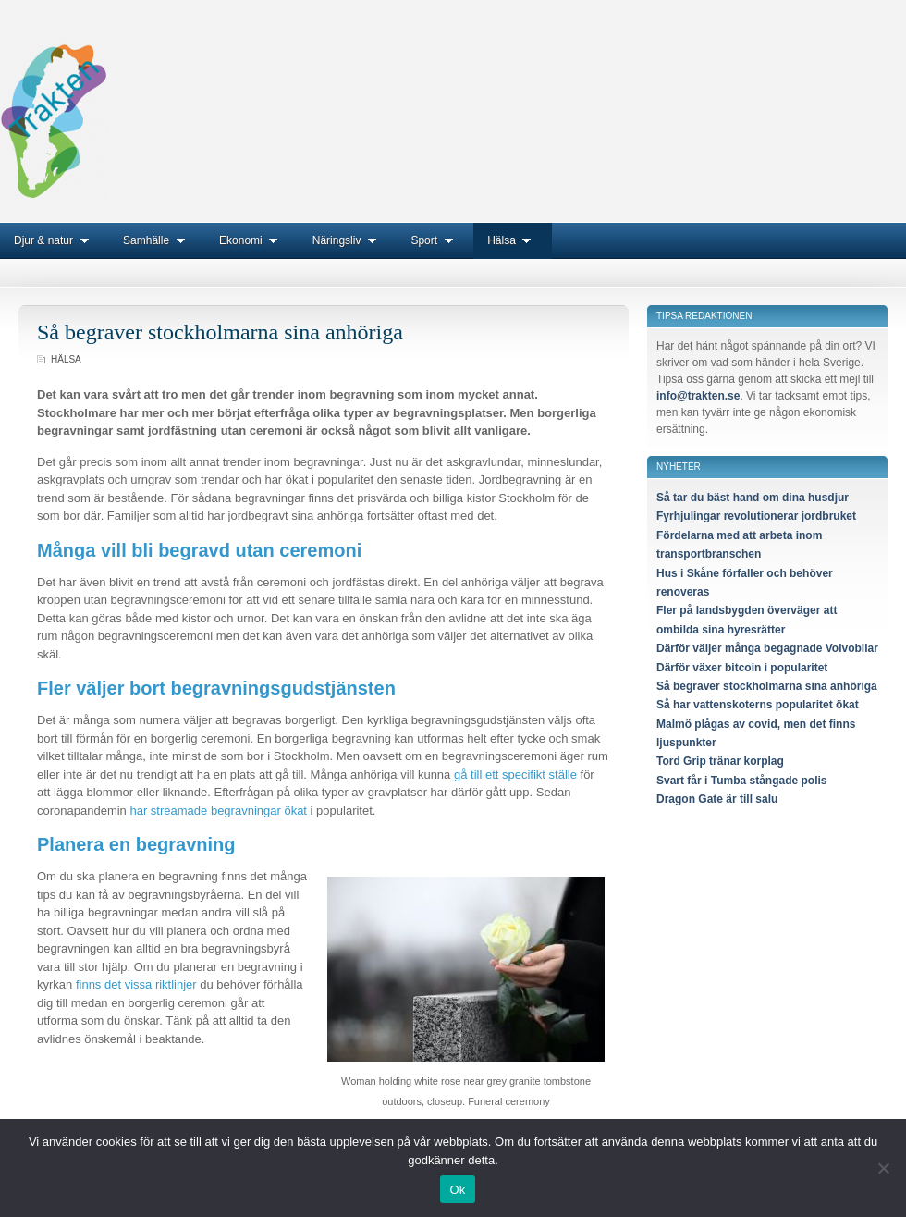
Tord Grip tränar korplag (720, 761)
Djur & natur (54, 240)
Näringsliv (348, 240)
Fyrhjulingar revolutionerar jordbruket (756, 516)
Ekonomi (252, 240)
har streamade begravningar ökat (218, 810)
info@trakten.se (698, 395)
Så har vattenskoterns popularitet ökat (757, 704)
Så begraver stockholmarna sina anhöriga (220, 332)
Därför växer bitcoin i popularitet (741, 667)
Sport (434, 240)
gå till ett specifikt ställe (515, 774)
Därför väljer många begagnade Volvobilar (767, 648)
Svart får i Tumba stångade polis (741, 780)
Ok (457, 1190)
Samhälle (157, 240)
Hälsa (512, 240)
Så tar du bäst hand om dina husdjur (752, 497)
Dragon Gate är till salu (716, 799)
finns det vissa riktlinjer (136, 984)
